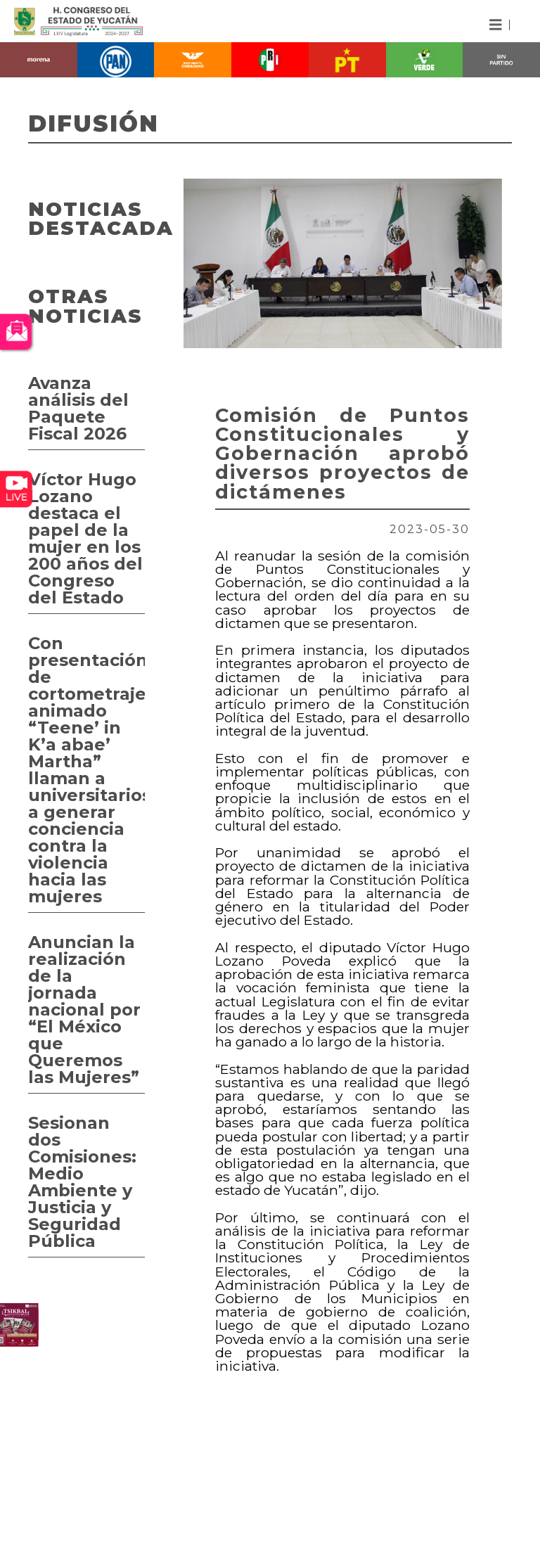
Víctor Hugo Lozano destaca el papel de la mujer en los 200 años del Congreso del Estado (85, 538)
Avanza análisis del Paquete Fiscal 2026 (78, 408)
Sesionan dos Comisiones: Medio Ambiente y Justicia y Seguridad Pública (82, 1182)
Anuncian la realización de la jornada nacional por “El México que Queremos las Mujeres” (84, 1009)
